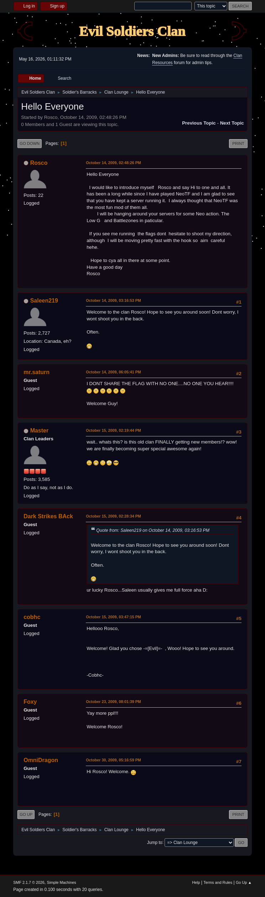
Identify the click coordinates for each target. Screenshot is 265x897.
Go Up (26, 814)
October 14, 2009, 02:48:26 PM (113, 163)
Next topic (232, 123)
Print (238, 143)
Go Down (30, 143)
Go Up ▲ (244, 882)
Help (196, 882)
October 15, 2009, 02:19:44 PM (113, 430)
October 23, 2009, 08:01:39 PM (113, 701)
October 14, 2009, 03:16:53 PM (113, 300)
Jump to (154, 842)
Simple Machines (61, 882)
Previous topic (199, 123)
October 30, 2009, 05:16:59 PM (113, 760)
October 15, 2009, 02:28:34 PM (113, 516)
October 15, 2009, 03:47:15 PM (113, 617)
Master (39, 430)
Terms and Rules (217, 882)
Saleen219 (44, 301)
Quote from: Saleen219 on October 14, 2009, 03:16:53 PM (152, 530)
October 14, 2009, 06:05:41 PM (113, 372)
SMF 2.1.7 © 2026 (29, 882)
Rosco (39, 163)
